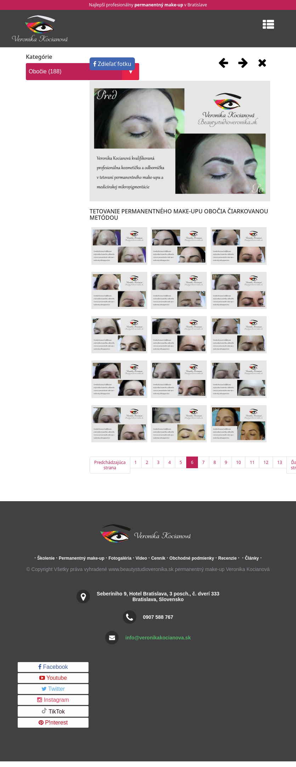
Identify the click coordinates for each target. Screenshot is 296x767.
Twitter (53, 689)
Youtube (53, 678)
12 (265, 462)
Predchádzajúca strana (110, 465)
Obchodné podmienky (192, 558)
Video (141, 558)
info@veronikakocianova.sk (158, 637)
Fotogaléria (119, 558)
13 (279, 462)
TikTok (53, 711)
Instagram (53, 700)
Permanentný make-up (81, 558)
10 (238, 462)
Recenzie (227, 558)
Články (252, 558)
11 (252, 462)
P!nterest (53, 723)
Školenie (46, 558)
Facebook (53, 667)
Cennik (158, 558)
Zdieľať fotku (112, 64)
